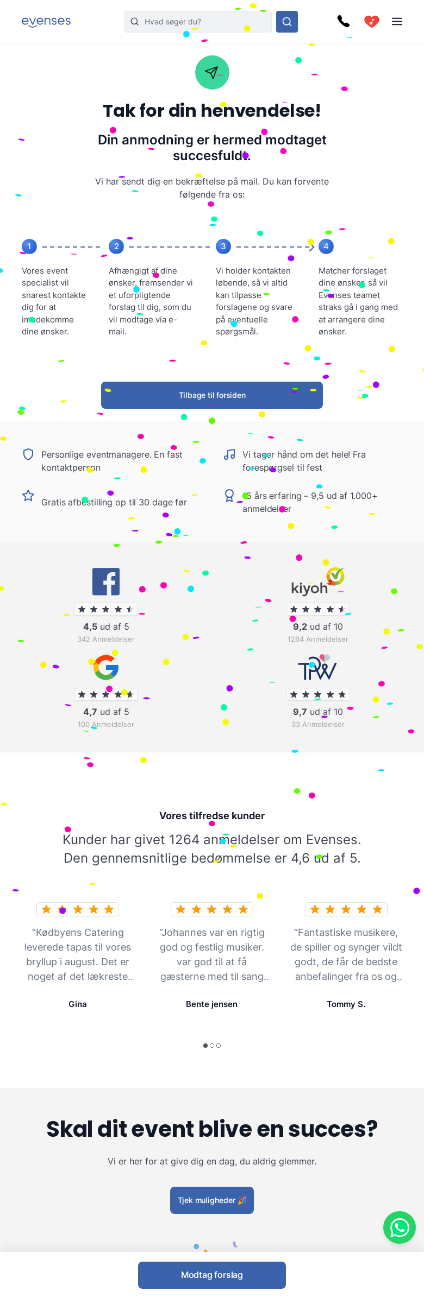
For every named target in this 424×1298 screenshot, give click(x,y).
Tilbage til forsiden (212, 395)
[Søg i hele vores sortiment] (287, 22)
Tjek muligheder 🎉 (212, 1199)
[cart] (372, 22)
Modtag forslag (212, 1274)
